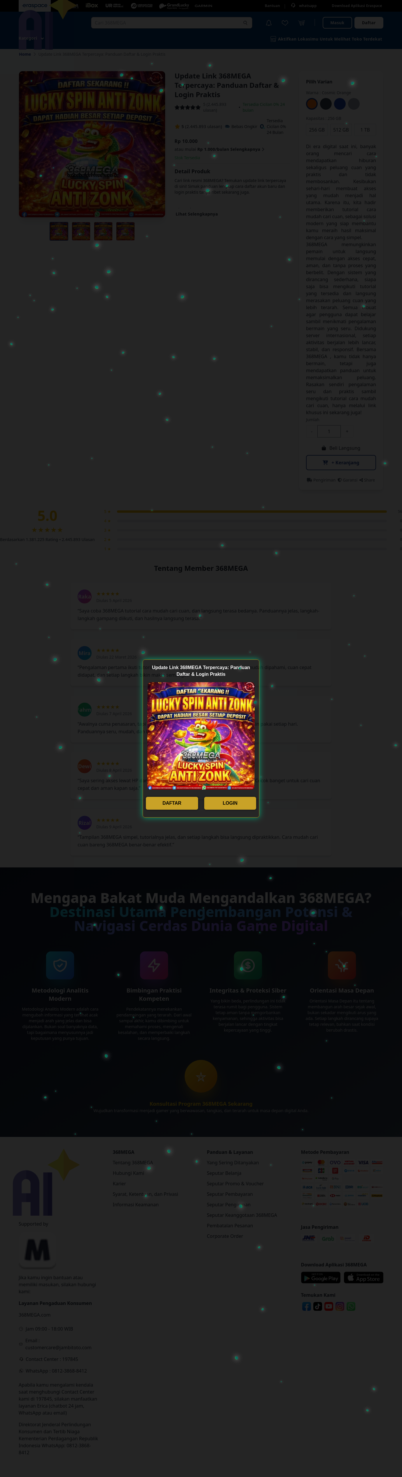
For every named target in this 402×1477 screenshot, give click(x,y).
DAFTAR (171, 803)
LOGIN (230, 803)
